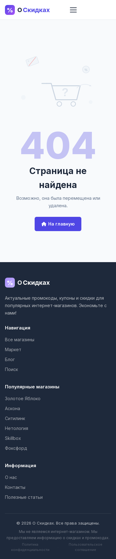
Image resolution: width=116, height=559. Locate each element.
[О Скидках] (58, 284)
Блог (10, 359)
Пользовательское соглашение (85, 547)
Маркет (13, 349)
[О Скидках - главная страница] (33, 10)
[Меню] (73, 10)
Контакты (15, 487)
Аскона (12, 408)
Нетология (16, 428)
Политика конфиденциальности (30, 547)
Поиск (11, 369)
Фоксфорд (16, 448)
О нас (11, 477)
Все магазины (19, 339)
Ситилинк (15, 418)
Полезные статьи (24, 497)
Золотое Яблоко (23, 398)
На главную (58, 223)
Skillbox (13, 438)
